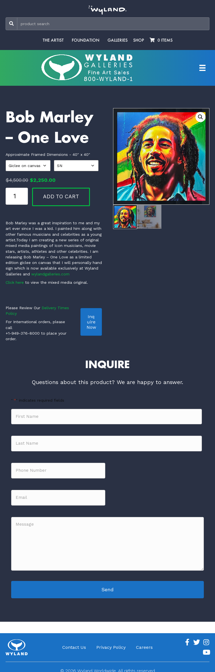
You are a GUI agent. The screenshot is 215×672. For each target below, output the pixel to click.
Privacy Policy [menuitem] (111, 642)
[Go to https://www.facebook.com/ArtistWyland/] (187, 637)
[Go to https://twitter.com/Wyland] (196, 637)
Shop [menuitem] (138, 40)
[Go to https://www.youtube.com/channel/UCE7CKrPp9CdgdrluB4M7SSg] (206, 647)
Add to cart (61, 196)
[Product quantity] (17, 196)
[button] (200, 117)
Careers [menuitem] (144, 642)
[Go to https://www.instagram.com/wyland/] (206, 637)
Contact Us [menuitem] (74, 642)
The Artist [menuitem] (53, 40)
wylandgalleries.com (50, 274)
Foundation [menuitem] (85, 40)
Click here (15, 282)
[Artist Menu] (202, 67)
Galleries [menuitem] (118, 40)
